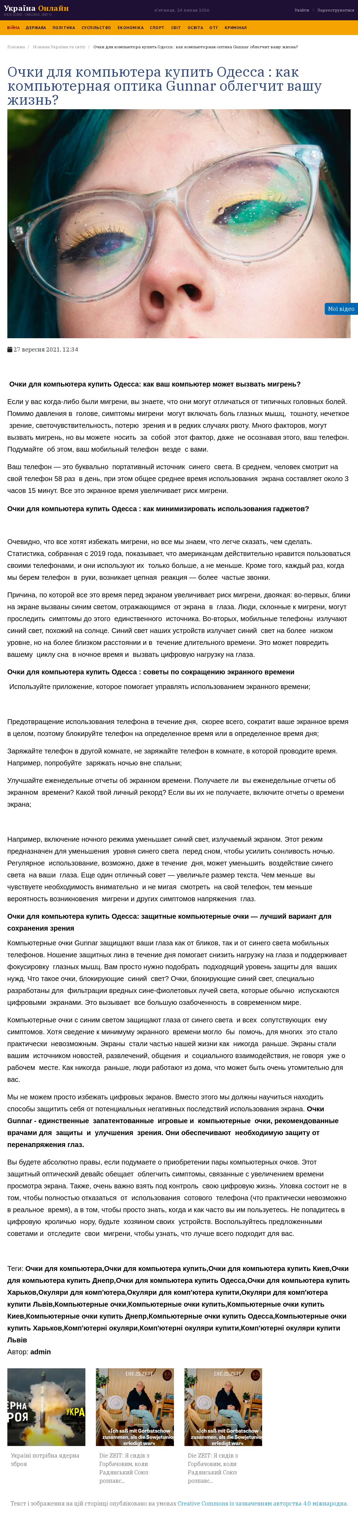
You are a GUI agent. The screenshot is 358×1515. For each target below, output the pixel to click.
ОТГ (210, 27)
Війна (9, 27)
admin (37, 1344)
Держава (32, 27)
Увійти (305, 10)
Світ (173, 27)
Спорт (153, 27)
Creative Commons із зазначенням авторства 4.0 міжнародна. (263, 1497)
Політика (60, 27)
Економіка (127, 27)
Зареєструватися (339, 10)
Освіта (192, 27)
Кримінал (232, 27)
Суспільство (93, 27)
